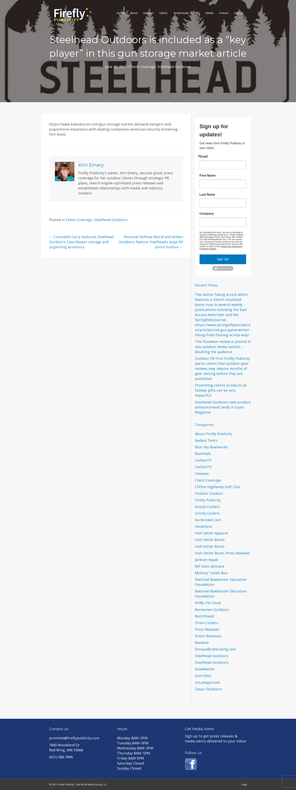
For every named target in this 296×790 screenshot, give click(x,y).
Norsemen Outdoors (212, 609)
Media (209, 13)
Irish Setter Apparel (211, 533)
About (134, 13)
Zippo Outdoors (208, 689)
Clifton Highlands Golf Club (217, 486)
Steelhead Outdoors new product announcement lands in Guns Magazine (223, 407)
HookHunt (203, 526)
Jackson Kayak (206, 559)
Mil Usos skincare (209, 566)
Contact (224, 13)
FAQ (197, 13)
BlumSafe (203, 453)
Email (204, 156)
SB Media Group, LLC (95, 784)
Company (207, 213)
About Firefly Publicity (213, 433)
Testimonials (181, 13)
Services (148, 13)
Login (244, 784)
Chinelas (202, 473)
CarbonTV (203, 460)
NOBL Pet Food (207, 602)
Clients (163, 13)
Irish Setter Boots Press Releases (222, 553)
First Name (208, 175)
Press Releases (207, 629)
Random (202, 642)
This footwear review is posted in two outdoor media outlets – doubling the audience (223, 346)
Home (120, 13)
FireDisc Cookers (209, 493)
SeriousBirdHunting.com (215, 649)
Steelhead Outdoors (174, 66)
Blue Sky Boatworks (211, 447)
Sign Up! (223, 259)
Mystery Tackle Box (211, 573)
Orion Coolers (206, 622)
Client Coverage (142, 66)
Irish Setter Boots (210, 539)
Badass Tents (206, 440)
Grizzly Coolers (207, 506)
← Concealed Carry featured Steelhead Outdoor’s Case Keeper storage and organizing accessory (81, 241)
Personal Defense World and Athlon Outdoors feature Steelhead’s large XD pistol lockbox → (151, 241)
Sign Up (239, 13)
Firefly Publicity (208, 500)
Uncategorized (207, 682)
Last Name (207, 194)
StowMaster (205, 669)
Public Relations (208, 636)
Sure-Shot (203, 675)
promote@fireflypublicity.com (74, 738)
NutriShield (204, 616)
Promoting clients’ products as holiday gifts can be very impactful (221, 390)
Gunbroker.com (208, 519)
